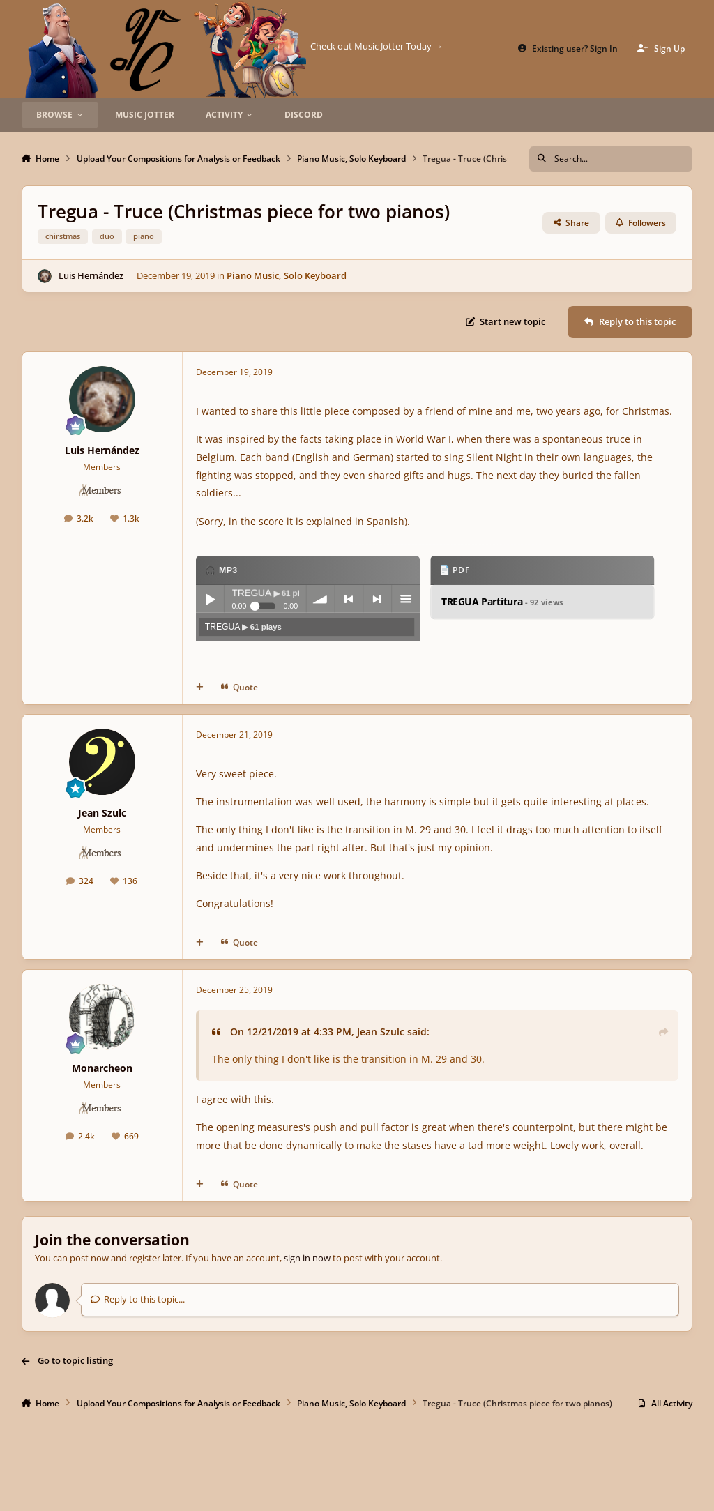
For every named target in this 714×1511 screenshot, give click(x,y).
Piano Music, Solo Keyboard (287, 275)
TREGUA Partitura (502, 602)
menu (406, 600)
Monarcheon (102, 1068)
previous (349, 600)
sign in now (307, 1258)
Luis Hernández (91, 275)
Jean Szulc (102, 812)
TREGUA (243, 627)
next (377, 600)
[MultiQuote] (200, 688)
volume (321, 600)
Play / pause (210, 600)
